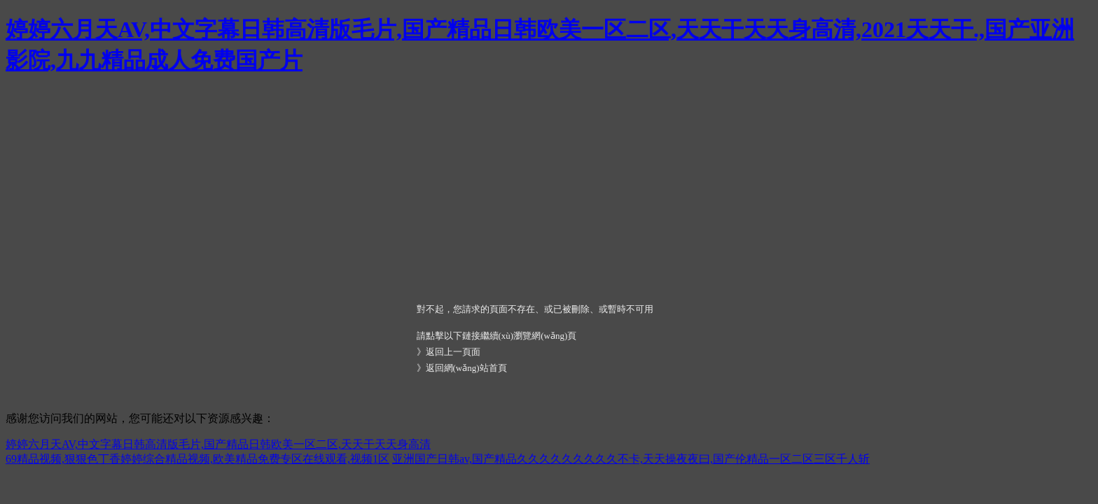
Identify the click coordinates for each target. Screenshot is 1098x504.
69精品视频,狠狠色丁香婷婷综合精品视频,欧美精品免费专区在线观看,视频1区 (197, 459)
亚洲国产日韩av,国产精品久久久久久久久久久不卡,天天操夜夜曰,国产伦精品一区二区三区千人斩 (631, 459)
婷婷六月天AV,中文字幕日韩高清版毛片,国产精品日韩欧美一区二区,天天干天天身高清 (218, 444)
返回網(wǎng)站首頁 (466, 368)
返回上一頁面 (453, 351)
